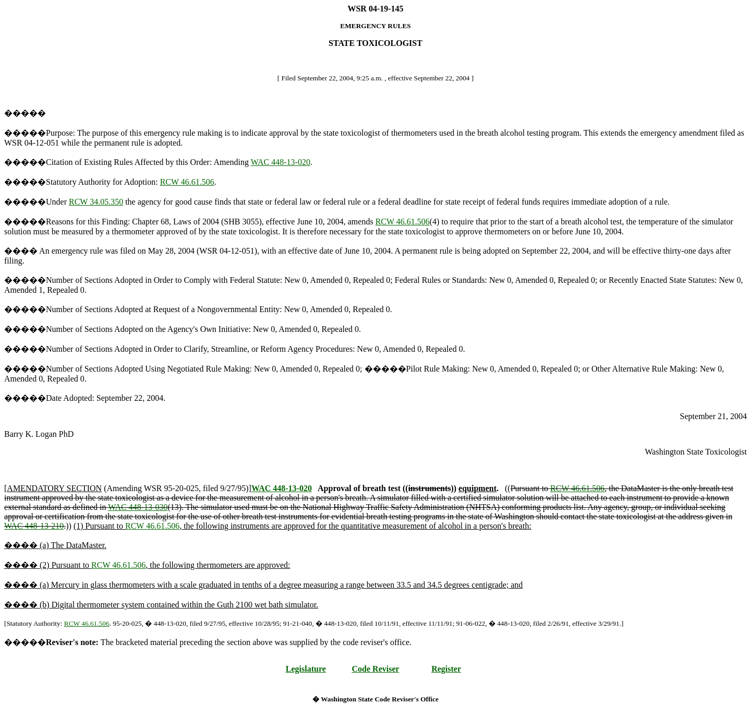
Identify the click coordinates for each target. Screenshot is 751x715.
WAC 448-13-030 (137, 507)
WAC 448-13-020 (280, 162)
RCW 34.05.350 (96, 201)
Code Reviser (375, 668)
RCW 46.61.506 (187, 181)
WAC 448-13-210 (34, 525)
